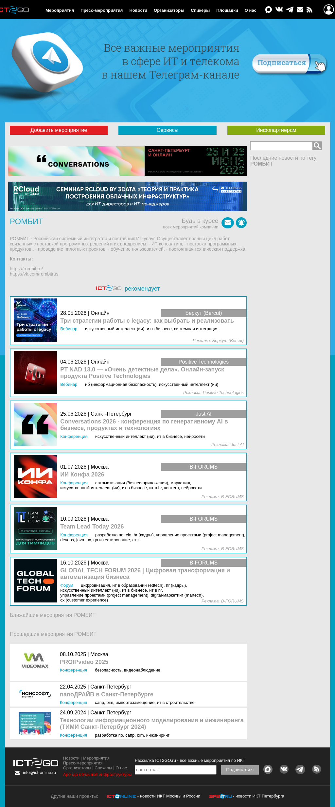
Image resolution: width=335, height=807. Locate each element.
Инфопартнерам (276, 130)
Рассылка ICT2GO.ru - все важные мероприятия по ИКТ (190, 760)
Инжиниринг (157, 735)
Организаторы (169, 10)
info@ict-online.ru (39, 772)
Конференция (73, 670)
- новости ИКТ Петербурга (258, 796)
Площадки (227, 10)
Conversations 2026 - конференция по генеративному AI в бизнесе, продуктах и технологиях (144, 425)
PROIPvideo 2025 (84, 662)
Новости (138, 10)
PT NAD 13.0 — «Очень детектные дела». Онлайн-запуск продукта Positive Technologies (142, 373)
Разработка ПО (109, 735)
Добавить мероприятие (58, 130)
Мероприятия (59, 10)
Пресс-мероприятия (101, 10)
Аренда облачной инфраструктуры (97, 774)
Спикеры (200, 10)
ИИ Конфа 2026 (82, 475)
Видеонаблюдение (142, 670)
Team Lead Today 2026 (92, 527)
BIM (109, 702)
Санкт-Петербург (110, 687)
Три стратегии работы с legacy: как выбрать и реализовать (147, 321)
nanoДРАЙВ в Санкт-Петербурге (106, 694)
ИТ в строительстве (176, 702)
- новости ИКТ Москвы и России (168, 796)
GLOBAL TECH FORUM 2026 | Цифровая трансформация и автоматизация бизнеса (145, 573)
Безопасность (108, 670)
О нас (250, 10)
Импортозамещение (134, 702)
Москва (99, 654)
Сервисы (167, 130)
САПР (99, 702)
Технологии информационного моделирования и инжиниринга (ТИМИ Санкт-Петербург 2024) (152, 723)
